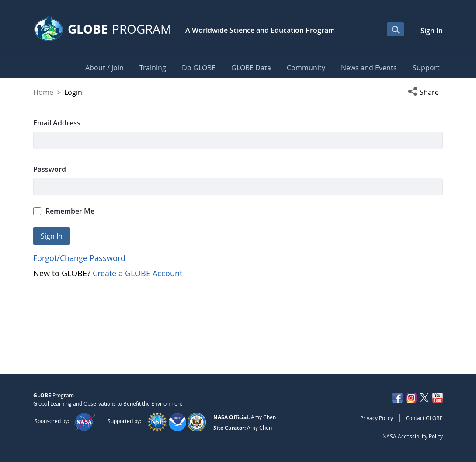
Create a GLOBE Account (137, 273)
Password (49, 169)
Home (43, 92)
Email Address (56, 123)
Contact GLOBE (424, 417)
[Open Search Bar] (395, 29)
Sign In (431, 30)
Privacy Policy (376, 417)
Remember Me (63, 211)
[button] (425, 92)
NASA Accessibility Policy (412, 436)
